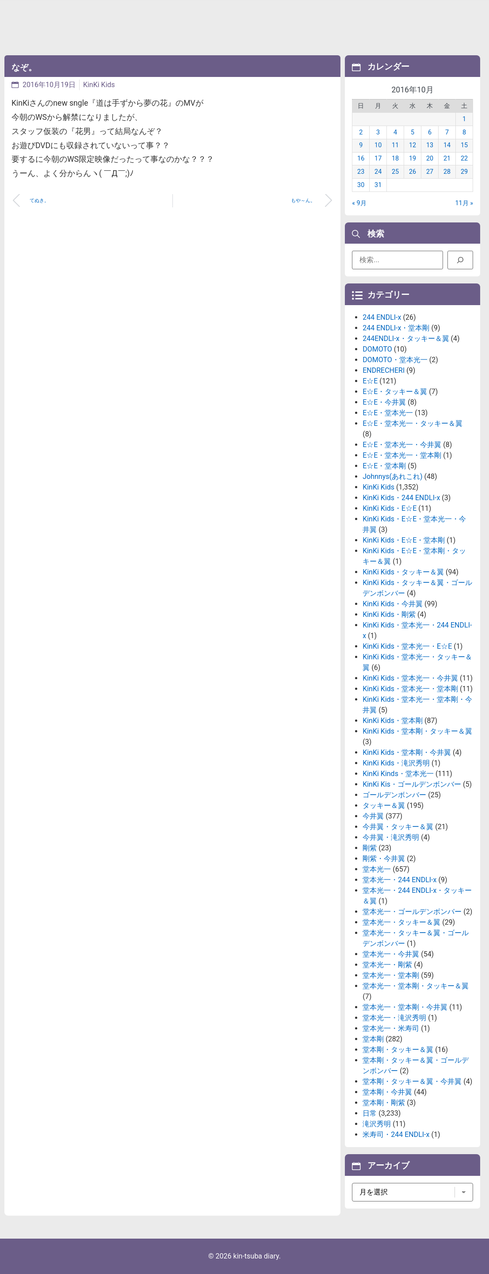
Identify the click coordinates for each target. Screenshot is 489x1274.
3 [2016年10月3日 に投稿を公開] (378, 132)
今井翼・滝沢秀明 (391, 837)
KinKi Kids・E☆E (389, 508)
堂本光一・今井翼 (391, 954)
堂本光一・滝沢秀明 (394, 1018)
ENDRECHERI (384, 370)
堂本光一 (377, 869)
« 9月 (359, 203)
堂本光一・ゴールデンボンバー (412, 911)
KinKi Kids (99, 84)
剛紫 (370, 848)
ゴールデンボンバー (394, 795)
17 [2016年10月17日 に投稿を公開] (378, 158)
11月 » (464, 203)
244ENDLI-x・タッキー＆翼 (406, 338)
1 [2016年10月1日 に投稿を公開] (464, 119)
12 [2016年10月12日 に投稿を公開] (412, 145)
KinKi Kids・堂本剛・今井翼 (407, 752)
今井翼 (373, 816)
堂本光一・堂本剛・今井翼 (405, 1007)
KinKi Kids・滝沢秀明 (396, 763)
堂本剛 (373, 1039)
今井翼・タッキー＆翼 (398, 827)
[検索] (460, 260)
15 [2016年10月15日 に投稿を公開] (464, 145)
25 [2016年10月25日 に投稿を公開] (395, 172)
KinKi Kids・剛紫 (389, 614)
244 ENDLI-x (382, 317)
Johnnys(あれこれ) (392, 476)
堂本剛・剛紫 (384, 1102)
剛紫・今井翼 (384, 858)
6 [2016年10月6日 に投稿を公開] (430, 132)
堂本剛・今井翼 (387, 1092)
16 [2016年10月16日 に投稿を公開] (360, 158)
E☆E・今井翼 (384, 402)
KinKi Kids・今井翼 (393, 604)
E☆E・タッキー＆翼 (395, 391)
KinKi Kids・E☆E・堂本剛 (404, 540)
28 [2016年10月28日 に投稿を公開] (447, 172)
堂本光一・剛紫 (387, 964)
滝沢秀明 (377, 1124)
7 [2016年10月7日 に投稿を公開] (447, 132)
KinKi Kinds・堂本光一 (398, 773)
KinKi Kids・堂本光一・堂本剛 (410, 689)
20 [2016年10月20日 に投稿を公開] (429, 158)
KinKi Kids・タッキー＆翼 (403, 572)
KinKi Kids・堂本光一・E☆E (407, 646)
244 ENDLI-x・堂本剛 (396, 328)
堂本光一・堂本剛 (391, 975)
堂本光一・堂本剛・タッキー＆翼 (416, 986)
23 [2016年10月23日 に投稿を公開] (360, 172)
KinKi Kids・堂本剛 (393, 720)
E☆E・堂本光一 (388, 413)
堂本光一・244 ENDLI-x (399, 880)
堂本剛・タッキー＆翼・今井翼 (412, 1081)
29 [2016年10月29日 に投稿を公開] (464, 172)
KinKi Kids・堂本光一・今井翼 (410, 678)
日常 (370, 1113)
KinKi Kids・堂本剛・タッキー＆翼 (417, 731)
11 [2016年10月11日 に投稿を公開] (395, 145)
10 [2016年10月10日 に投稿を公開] (378, 145)
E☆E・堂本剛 (384, 466)
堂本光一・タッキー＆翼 (401, 922)
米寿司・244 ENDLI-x (396, 1134)
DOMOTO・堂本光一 (395, 360)
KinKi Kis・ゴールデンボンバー (412, 784)
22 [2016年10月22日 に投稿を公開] (464, 158)
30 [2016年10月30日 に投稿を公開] (360, 185)
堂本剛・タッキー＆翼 (398, 1049)
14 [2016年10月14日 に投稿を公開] (447, 145)
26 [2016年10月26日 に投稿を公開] (412, 172)
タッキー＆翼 (384, 805)
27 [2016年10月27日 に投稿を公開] (429, 172)
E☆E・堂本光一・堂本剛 (402, 455)
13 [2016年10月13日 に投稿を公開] (429, 145)
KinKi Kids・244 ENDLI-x (401, 498)
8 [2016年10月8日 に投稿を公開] (464, 132)
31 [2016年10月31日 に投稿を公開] (378, 185)
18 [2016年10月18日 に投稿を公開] (395, 158)
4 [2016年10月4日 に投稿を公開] (395, 132)
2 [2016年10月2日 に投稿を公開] (361, 132)
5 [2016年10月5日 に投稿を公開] (412, 132)
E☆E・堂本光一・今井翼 (402, 444)
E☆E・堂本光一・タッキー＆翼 (412, 423)
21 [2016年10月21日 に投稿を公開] (447, 158)
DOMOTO (377, 349)
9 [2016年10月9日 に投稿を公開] (361, 145)
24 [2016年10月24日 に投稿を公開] (378, 172)
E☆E (370, 381)
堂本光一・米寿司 (391, 1028)
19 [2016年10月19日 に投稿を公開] (412, 158)
